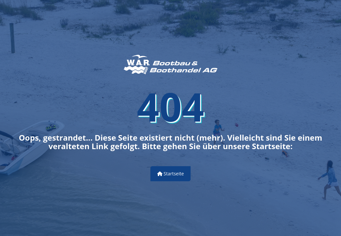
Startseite (170, 173)
